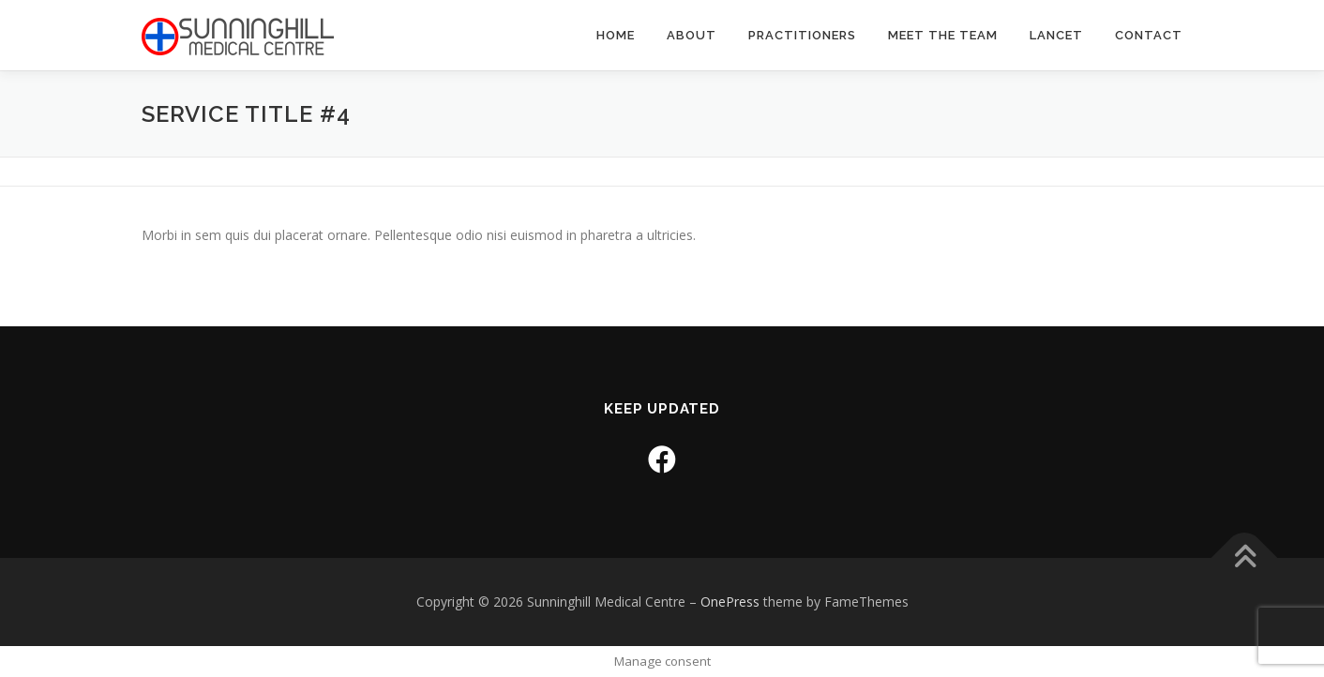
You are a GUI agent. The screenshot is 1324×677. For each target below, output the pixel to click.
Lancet (1056, 35)
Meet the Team (943, 35)
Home (615, 35)
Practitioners (802, 35)
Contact (1148, 35)
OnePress (730, 601)
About (691, 35)
